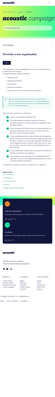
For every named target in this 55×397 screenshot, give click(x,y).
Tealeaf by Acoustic (8, 283)
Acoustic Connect (7, 281)
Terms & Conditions (12, 301)
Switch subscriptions (8, 174)
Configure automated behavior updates (13, 188)
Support (22, 281)
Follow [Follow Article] (7, 63)
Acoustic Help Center (9, 12)
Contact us (6, 264)
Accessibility (24, 301)
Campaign (20, 12)
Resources (40, 289)
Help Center (23, 283)
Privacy (2, 301)
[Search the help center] (27, 28)
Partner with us (41, 287)
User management (8, 178)
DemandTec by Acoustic (9, 285)
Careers (39, 283)
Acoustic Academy (25, 287)
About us (39, 281)
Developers (23, 289)
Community (23, 285)
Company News (41, 285)
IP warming (6, 184)
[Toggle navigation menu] (49, 2)
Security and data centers (9, 181)
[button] (27, 45)
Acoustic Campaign (8, 287)
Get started (29, 12)
